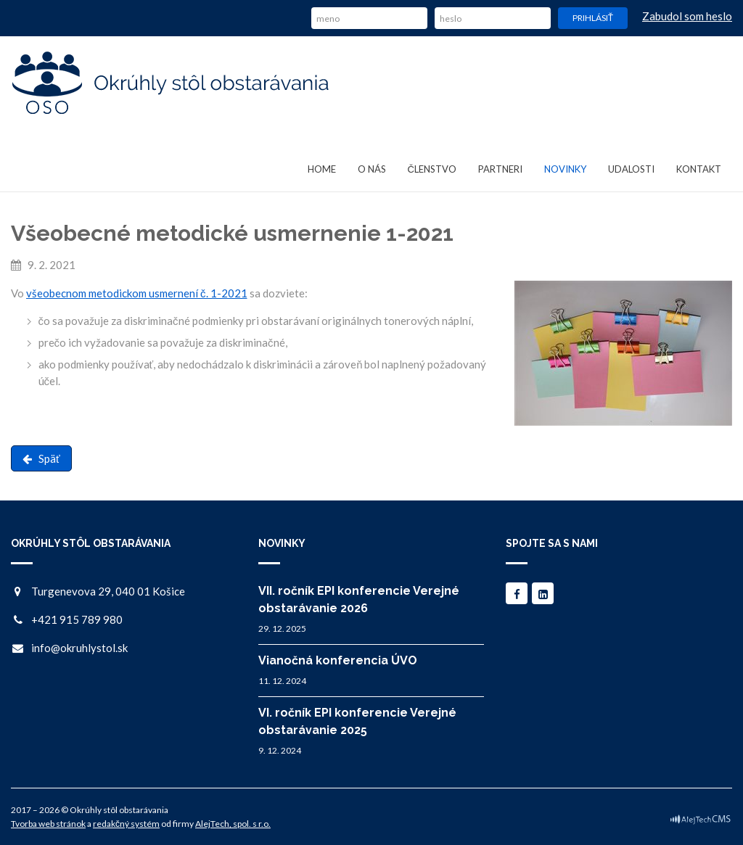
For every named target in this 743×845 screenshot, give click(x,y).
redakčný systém (126, 823)
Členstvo (432, 169)
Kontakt (698, 169)
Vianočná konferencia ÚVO (337, 660)
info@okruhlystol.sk (79, 647)
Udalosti (631, 169)
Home (322, 169)
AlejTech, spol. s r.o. (233, 823)
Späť (41, 458)
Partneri (500, 169)
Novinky (565, 169)
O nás (372, 169)
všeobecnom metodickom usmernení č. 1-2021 (136, 293)
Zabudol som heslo (687, 15)
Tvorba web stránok (48, 823)
